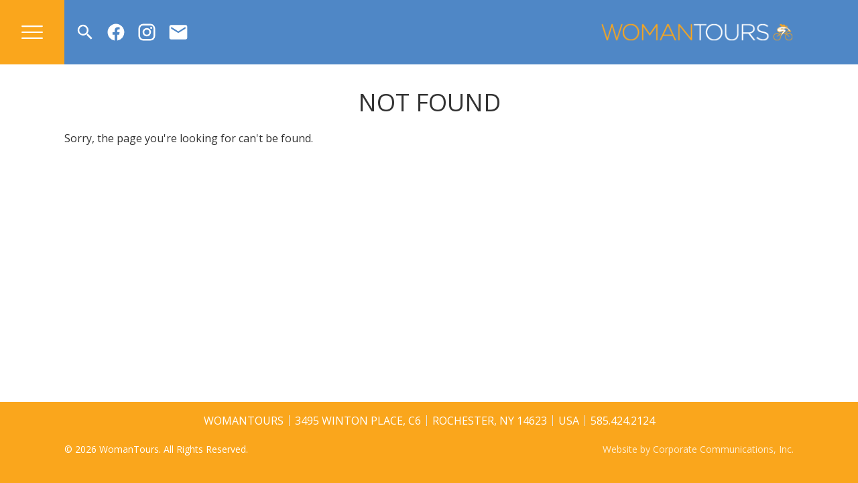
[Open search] (85, 32)
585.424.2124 (623, 420)
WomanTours (244, 420)
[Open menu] (32, 32)
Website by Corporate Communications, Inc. (698, 449)
